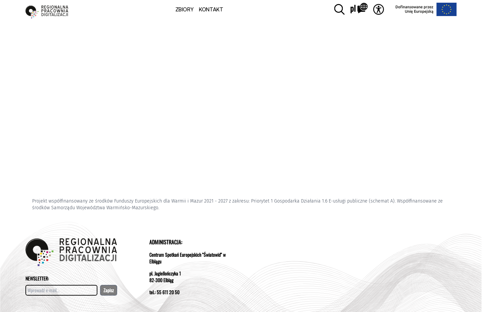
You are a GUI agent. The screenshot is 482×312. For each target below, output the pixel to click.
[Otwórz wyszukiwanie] (339, 9)
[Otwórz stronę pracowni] (46, 9)
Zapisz (108, 290)
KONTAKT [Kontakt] (211, 9)
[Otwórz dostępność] (379, 9)
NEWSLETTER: (37, 278)
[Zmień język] (359, 9)
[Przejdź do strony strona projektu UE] (422, 9)
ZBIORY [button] (184, 9)
